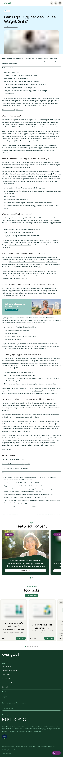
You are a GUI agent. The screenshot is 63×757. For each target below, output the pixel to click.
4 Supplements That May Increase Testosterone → (49, 514)
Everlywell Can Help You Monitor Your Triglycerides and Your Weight (25, 91)
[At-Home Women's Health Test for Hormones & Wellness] (13, 620)
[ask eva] (56, 753)
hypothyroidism (37, 391)
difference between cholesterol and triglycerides (24, 131)
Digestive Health (7, 666)
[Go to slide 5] (32, 646)
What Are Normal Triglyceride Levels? (16, 78)
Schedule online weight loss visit (12, 110)
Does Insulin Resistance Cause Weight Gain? (16, 464)
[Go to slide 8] (37, 646)
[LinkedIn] (9, 719)
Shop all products (31, 596)
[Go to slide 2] (32, 577)
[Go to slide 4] (30, 646)
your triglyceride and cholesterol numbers (31, 240)
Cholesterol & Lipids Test (19, 415)
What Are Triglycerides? (11, 72)
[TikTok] (19, 719)
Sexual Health (6, 679)
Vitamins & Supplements (9, 671)
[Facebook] (14, 719)
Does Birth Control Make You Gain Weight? (15, 468)
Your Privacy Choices (7, 750)
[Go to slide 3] (28, 646)
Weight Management (10, 27)
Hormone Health (7, 683)
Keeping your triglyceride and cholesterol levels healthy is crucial (22, 271)
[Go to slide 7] (35, 646)
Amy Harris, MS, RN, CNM (24, 58)
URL (31, 479)
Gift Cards (5, 687)
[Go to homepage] (6, 3)
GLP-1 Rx (24, 443)
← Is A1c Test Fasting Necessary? (10, 514)
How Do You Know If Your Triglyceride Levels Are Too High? (22, 75)
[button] (59, 708)
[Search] (51, 3)
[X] (24, 719)
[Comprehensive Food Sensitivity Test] (42, 620)
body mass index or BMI (38, 288)
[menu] (60, 3)
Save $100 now (25, 571)
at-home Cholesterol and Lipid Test (20, 245)
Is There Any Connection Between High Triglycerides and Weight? (25, 84)
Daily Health (6, 675)
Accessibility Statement (8, 746)
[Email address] (31, 708)
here (43, 728)
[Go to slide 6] (34, 646)
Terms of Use (32, 746)
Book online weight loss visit (11, 449)
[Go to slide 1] (30, 578)
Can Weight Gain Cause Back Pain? (13, 459)
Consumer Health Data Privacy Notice (46, 746)
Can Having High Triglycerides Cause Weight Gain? (20, 88)
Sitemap (16, 750)
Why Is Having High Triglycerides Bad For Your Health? (21, 81)
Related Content (9, 94)
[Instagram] (4, 719)
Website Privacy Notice (21, 746)
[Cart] (56, 3)
